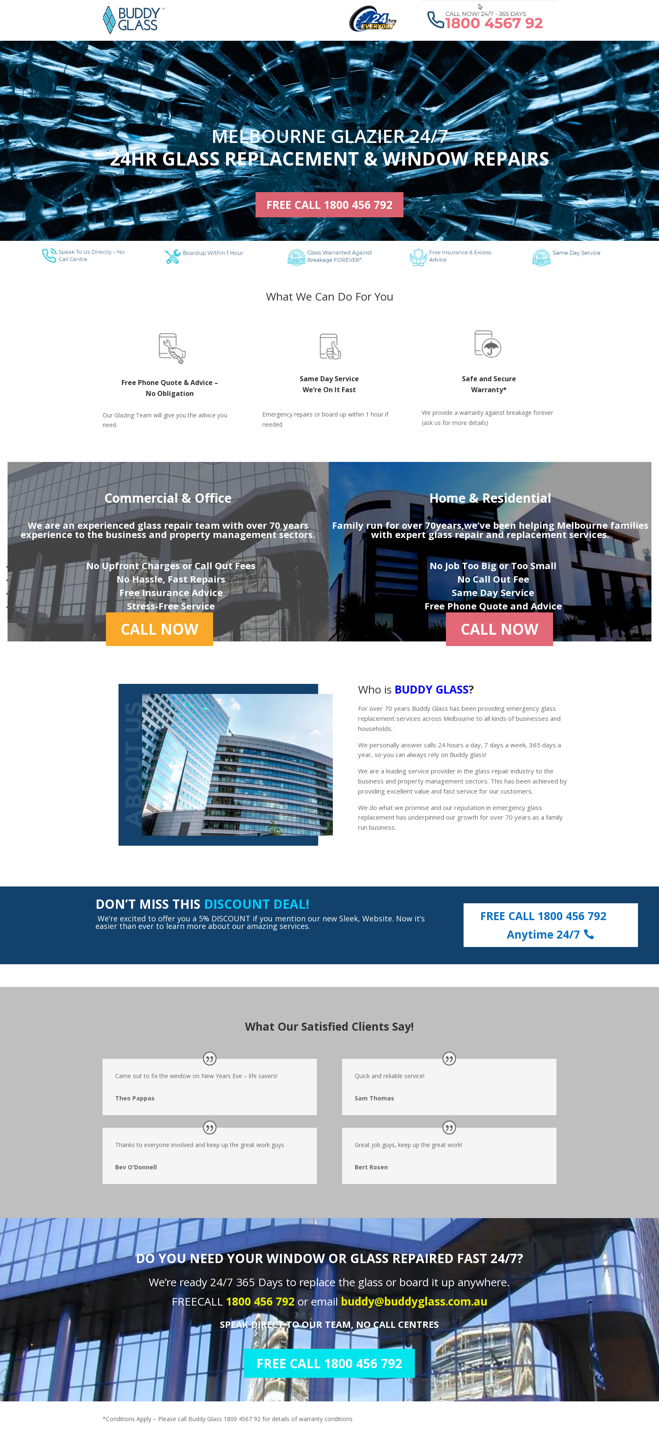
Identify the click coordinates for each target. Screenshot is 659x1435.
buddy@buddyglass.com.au (414, 1301)
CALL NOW (159, 629)
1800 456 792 (262, 1301)
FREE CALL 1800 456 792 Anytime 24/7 (543, 925)
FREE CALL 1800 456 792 (329, 204)
